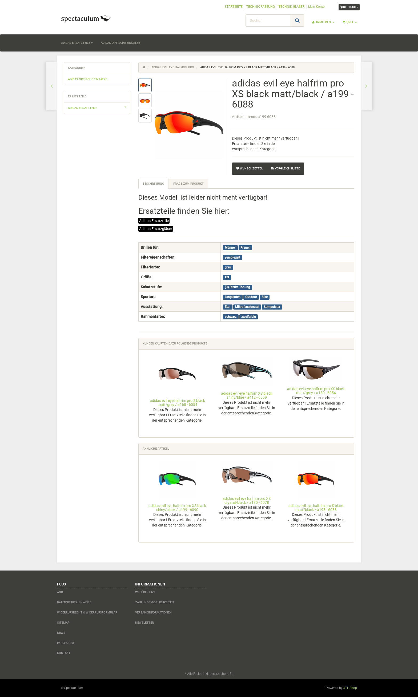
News (61, 633)
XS (227, 277)
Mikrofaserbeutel (247, 307)
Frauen (245, 248)
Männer (230, 248)
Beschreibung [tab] (153, 183)
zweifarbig (248, 317)
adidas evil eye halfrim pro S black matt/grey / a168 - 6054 (177, 402)
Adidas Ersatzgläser (155, 229)
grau (228, 267)
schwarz (230, 317)
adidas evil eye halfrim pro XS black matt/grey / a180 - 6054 (316, 391)
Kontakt (63, 653)
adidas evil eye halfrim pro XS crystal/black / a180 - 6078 (247, 500)
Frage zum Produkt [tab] (188, 183)
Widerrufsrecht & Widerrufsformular (87, 612)
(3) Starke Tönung (237, 287)
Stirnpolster (272, 307)
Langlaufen (232, 297)
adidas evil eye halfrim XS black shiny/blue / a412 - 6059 (246, 395)
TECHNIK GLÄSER (291, 7)
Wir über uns (145, 592)
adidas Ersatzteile (77, 43)
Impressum (65, 643)
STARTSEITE (234, 7)
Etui (227, 307)
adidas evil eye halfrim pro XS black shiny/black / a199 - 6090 (177, 508)
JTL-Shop (350, 688)
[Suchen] (268, 20)
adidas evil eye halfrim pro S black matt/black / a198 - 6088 (316, 508)
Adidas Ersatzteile (154, 221)
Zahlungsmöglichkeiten (154, 602)
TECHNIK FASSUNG (260, 7)
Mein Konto (316, 7)
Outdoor (251, 297)
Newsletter (144, 622)
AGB (60, 592)
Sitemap (63, 622)
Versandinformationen (153, 612)
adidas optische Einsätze (120, 43)
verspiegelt (232, 257)
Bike (265, 297)
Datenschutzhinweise (74, 602)
